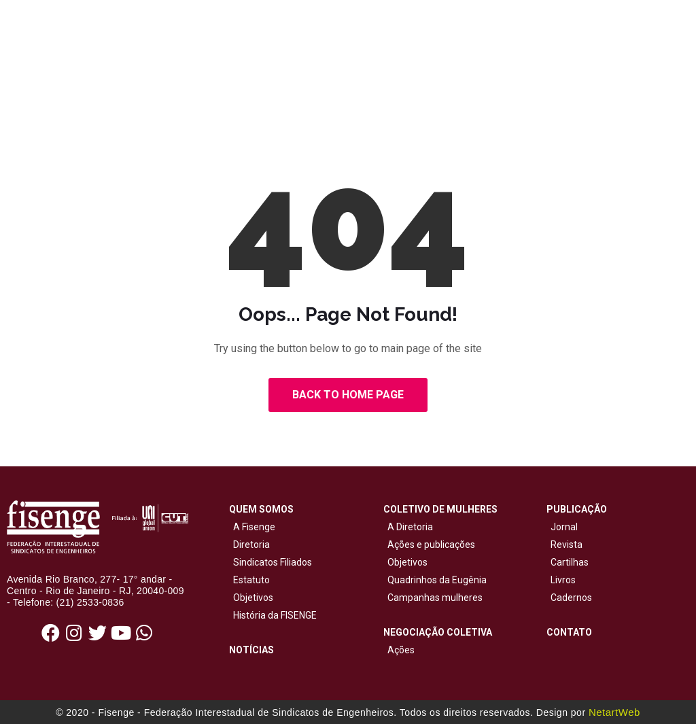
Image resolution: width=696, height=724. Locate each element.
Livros (563, 579)
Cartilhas (570, 562)
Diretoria (249, 544)
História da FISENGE (273, 615)
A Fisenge (252, 526)
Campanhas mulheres (433, 597)
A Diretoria (408, 526)
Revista (566, 544)
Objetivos (251, 597)
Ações (399, 649)
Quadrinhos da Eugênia (435, 579)
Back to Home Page (348, 394)
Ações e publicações (429, 544)
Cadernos (571, 597)
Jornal (564, 526)
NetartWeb (614, 712)
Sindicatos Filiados (270, 562)
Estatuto (249, 579)
